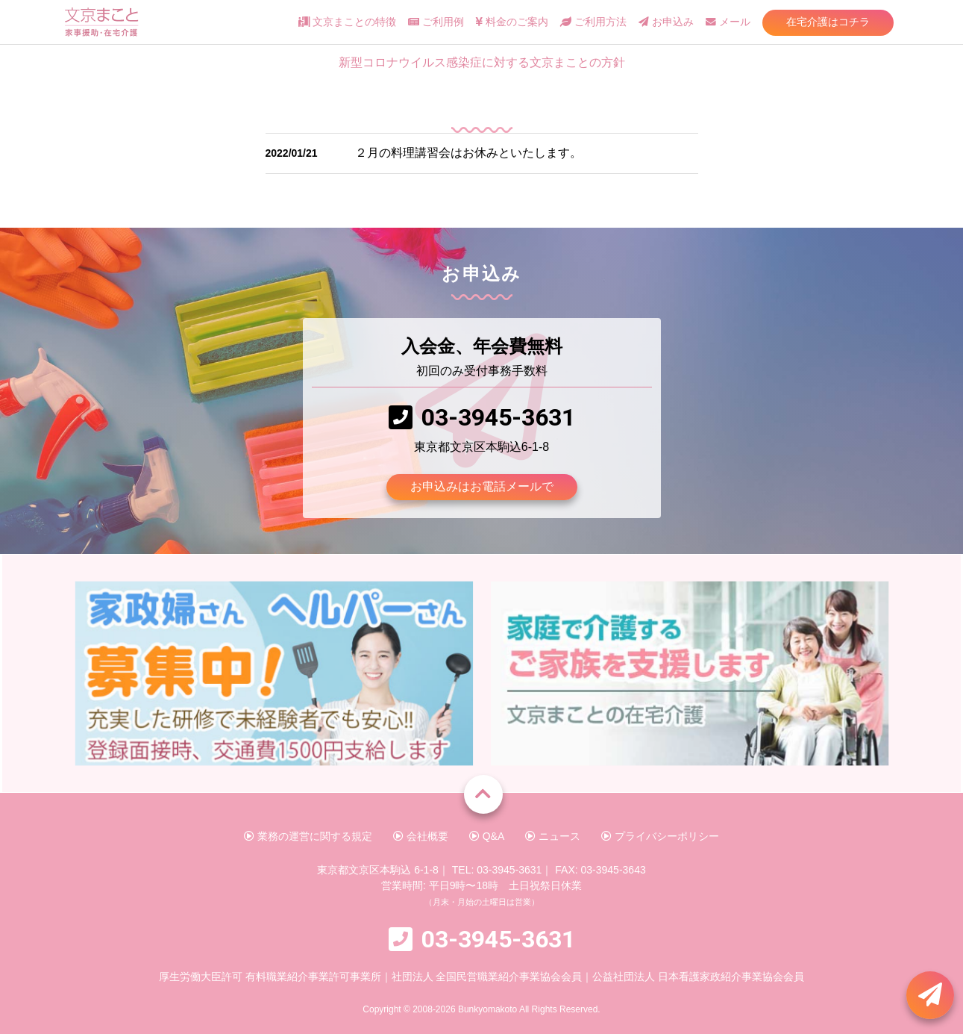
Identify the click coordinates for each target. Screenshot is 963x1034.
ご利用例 (436, 22)
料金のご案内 (511, 22)
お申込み (666, 22)
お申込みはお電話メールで (481, 486)
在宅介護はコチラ (828, 22)
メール (728, 22)
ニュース (552, 836)
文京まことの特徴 (347, 22)
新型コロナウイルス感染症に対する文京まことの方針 (482, 62)
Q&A (486, 836)
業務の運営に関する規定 (308, 836)
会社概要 (420, 836)
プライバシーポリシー (660, 836)
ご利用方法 (593, 22)
